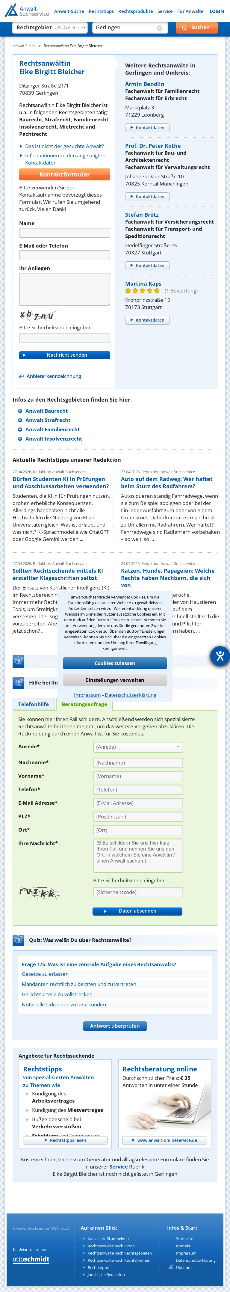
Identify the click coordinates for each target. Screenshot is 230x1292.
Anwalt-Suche (69, 11)
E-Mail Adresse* (38, 802)
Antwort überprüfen (115, 1025)
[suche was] (44, 30)
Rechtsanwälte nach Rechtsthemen (119, 1260)
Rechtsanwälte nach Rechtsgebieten (120, 1253)
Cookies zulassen (115, 663)
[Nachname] (138, 763)
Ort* (24, 829)
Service (165, 11)
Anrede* (29, 746)
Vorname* (31, 775)
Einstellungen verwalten (115, 680)
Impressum (87, 694)
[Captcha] (64, 338)
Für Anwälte (190, 11)
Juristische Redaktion (106, 1274)
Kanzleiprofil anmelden (108, 1238)
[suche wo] (125, 30)
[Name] (64, 233)
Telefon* (29, 789)
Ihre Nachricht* (38, 843)
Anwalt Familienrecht (52, 429)
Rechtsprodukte (135, 11)
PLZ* (24, 816)
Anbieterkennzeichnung (54, 376)
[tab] (34, 704)
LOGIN (217, 11)
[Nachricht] (64, 289)
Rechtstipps (101, 11)
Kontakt (183, 1246)
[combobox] (138, 747)
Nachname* (33, 762)
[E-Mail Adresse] (138, 803)
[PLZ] (138, 817)
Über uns (184, 1267)
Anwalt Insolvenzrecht (53, 438)
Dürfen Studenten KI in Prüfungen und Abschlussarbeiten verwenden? (61, 482)
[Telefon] (64, 255)
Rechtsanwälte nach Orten (111, 1245)
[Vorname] (138, 776)
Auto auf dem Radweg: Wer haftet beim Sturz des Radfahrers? (167, 482)
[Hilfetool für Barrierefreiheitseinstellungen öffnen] (220, 656)
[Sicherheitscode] (138, 892)
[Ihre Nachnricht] (138, 856)
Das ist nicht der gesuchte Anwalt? (64, 146)
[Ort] (138, 830)
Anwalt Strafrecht (47, 420)
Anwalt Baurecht (46, 410)
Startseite (184, 1238)
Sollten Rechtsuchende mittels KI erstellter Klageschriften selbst (58, 574)
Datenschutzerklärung (130, 694)
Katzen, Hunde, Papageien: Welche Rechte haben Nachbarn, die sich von (168, 578)
